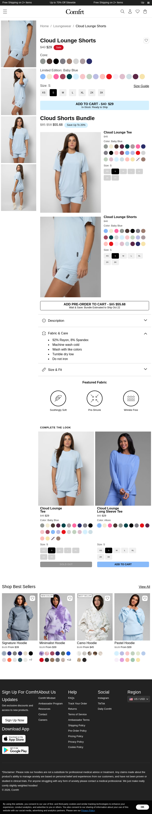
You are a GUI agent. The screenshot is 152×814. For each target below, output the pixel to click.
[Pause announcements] (148, 3)
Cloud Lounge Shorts (120, 216)
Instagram (103, 698)
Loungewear (62, 26)
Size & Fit (94, 369)
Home (44, 26)
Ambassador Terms (78, 720)
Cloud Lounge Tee (118, 132)
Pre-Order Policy (77, 730)
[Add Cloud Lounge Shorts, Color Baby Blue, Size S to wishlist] (146, 40)
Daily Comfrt (104, 709)
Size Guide (141, 86)
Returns (72, 709)
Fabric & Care (94, 333)
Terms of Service (77, 714)
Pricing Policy (75, 736)
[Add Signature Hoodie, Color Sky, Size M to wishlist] (32, 598)
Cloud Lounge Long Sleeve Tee (110, 509)
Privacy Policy (76, 741)
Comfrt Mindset (46, 698)
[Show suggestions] (138, 699)
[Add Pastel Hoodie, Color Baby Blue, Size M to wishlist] (145, 598)
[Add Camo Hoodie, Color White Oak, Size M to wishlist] (107, 598)
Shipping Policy (76, 725)
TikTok (101, 703)
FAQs (71, 698)
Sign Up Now (14, 720)
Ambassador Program (50, 703)
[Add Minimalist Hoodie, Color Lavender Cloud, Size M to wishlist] (70, 598)
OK (142, 807)
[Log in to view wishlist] (137, 11)
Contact (42, 714)
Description (94, 320)
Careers (42, 720)
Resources (44, 709)
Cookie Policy (75, 747)
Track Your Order (77, 703)
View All (144, 586)
